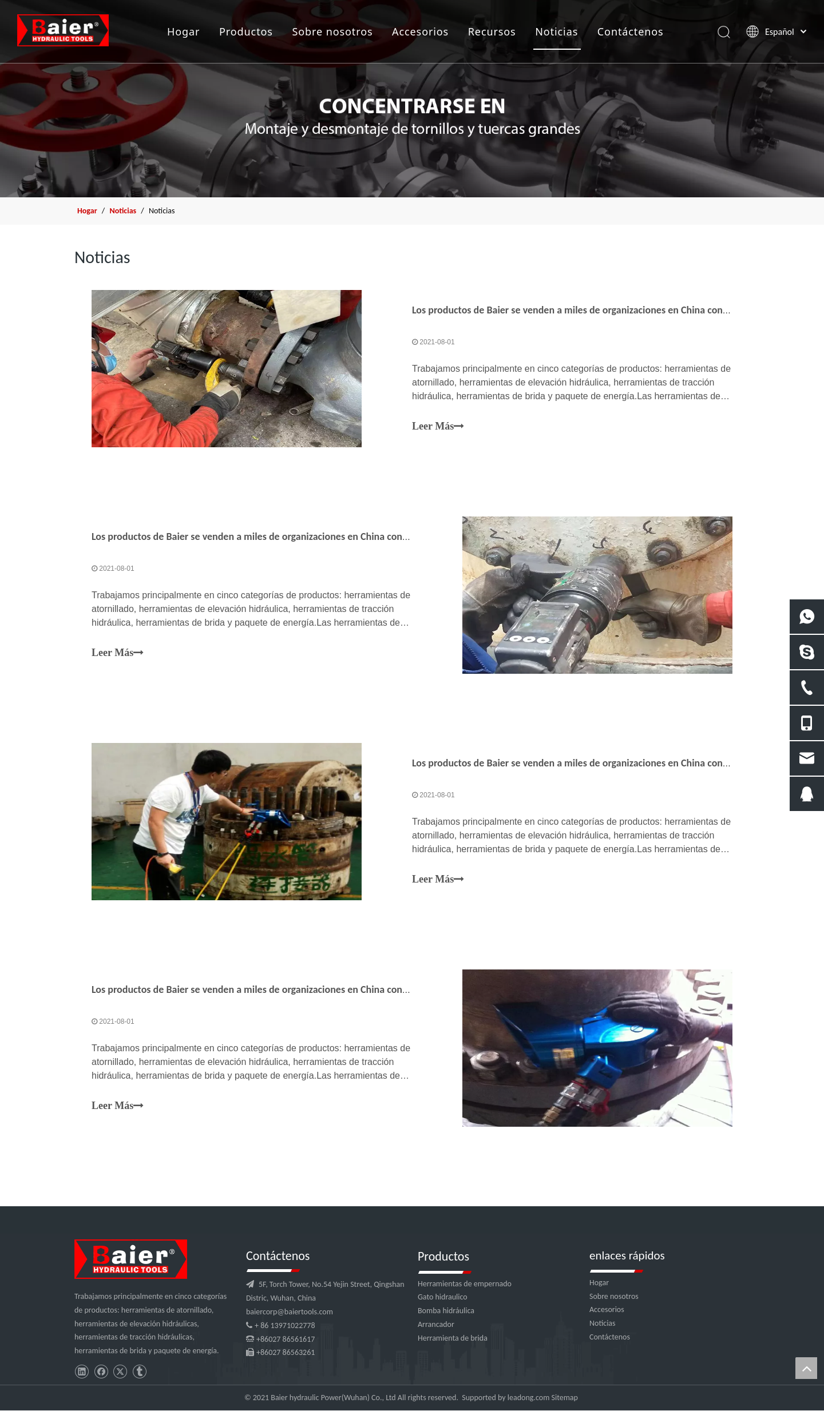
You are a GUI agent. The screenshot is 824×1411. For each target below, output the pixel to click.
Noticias (555, 31)
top (806, 1368)
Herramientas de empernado (465, 1284)
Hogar (183, 31)
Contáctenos (630, 31)
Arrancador (436, 1324)
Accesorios (419, 31)
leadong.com (528, 1397)
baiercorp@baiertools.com (289, 1312)
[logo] (130, 1259)
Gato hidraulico (443, 1297)
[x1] (412, 98)
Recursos (492, 31)
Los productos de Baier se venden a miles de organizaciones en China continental (584, 310)
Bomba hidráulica (446, 1310)
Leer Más (438, 426)
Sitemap (565, 1397)
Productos (245, 31)
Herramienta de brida (453, 1338)
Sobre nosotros (332, 31)
